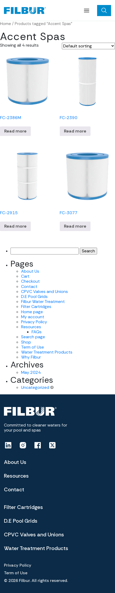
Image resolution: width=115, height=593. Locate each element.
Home (5, 23)
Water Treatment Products (46, 352)
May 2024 (31, 372)
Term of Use (32, 347)
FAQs (37, 332)
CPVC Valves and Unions (44, 291)
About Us (30, 271)
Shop (26, 342)
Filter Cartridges (36, 306)
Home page (32, 312)
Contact (29, 286)
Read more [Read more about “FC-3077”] (75, 226)
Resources (31, 327)
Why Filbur (31, 357)
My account (32, 317)
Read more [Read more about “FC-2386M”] (15, 131)
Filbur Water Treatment (43, 301)
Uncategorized (35, 387)
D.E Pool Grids (34, 296)
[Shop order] (88, 46)
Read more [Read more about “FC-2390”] (75, 131)
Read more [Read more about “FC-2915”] (15, 226)
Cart (25, 276)
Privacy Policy (34, 322)
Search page (33, 337)
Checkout (30, 281)
